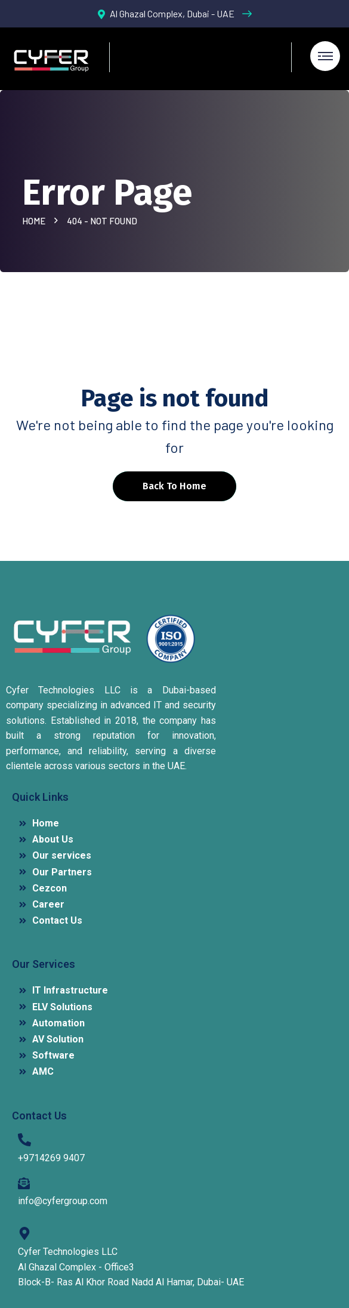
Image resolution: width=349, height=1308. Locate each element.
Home (35, 220)
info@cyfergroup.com (62, 1201)
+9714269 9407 (51, 1158)
